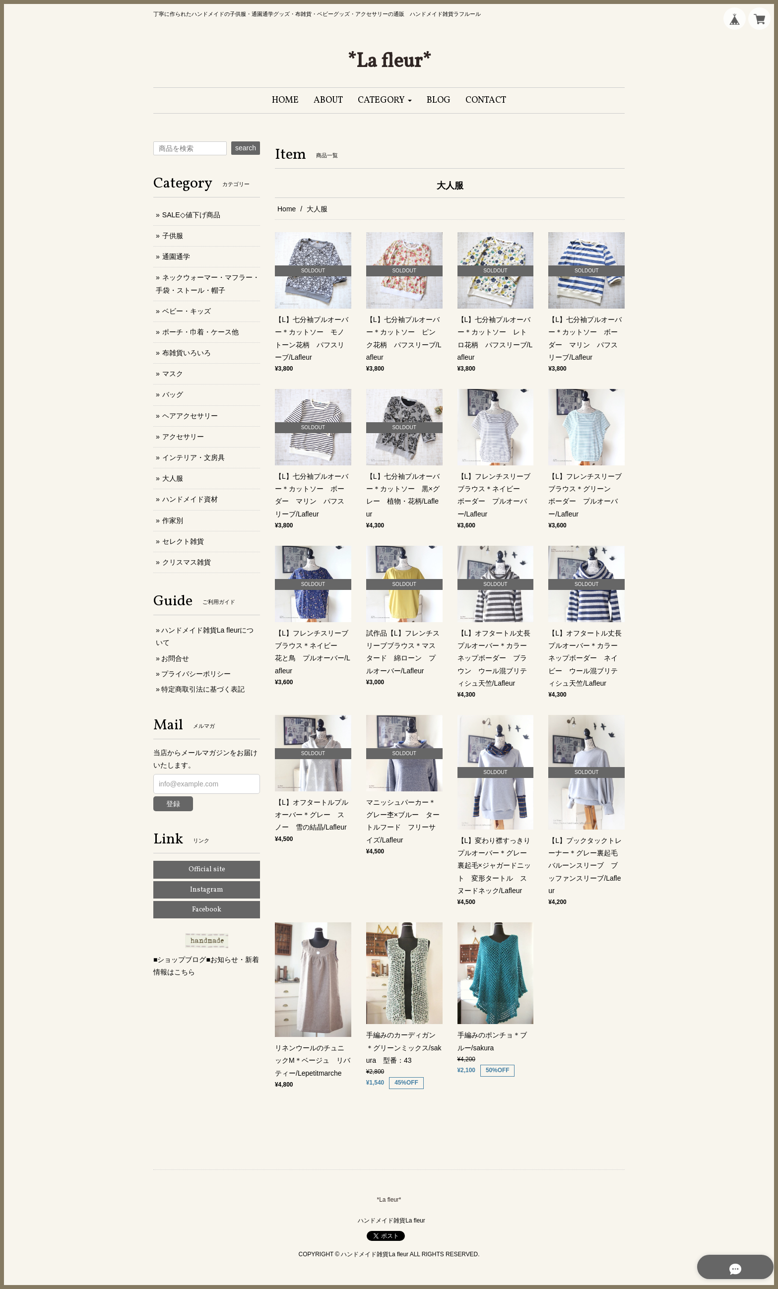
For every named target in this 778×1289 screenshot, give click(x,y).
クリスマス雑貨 (186, 562)
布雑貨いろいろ (186, 353)
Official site (207, 869)
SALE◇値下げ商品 (191, 215)
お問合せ (175, 658)
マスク (172, 374)
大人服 (172, 478)
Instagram (206, 890)
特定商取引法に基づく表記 (203, 689)
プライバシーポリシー (196, 674)
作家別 (172, 520)
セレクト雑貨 (183, 541)
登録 (173, 804)
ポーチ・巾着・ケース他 (200, 332)
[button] (384, 100)
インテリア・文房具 (193, 457)
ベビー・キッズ (186, 311)
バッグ (172, 394)
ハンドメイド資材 (190, 499)
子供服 (172, 236)
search (245, 148)
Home (286, 209)
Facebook (206, 909)
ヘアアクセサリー (190, 416)
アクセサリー (183, 437)
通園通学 (176, 256)
